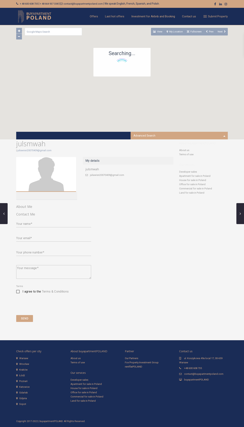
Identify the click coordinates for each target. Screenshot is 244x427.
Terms (19, 286)
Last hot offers (114, 16)
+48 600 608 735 (193, 368)
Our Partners (131, 358)
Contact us (189, 16)
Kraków (23, 369)
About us (184, 150)
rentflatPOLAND (133, 366)
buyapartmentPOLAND (196, 379)
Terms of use (186, 154)
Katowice (24, 386)
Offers (94, 16)
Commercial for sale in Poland (195, 188)
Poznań (23, 381)
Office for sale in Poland (192, 184)
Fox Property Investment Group (142, 362)
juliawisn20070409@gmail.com (34, 150)
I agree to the (45, 291)
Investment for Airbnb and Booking (153, 16)
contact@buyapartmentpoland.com (83, 3)
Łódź (22, 375)
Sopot (22, 404)
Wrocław (24, 364)
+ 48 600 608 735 (29, 3)
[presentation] (45, 307)
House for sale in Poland (192, 180)
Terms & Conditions (55, 291)
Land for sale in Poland (191, 192)
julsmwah (92, 169)
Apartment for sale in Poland (194, 175)
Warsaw (23, 358)
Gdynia (23, 398)
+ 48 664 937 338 (49, 3)
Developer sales (188, 171)
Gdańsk (23, 392)
